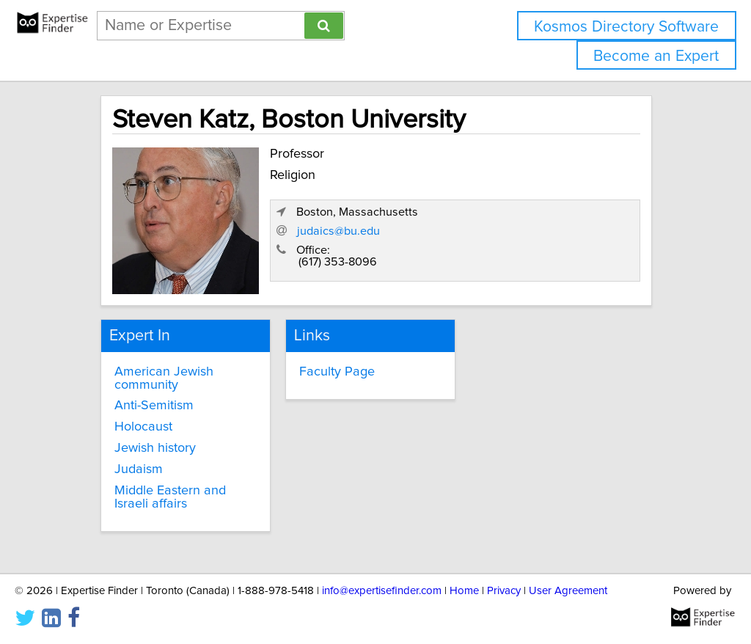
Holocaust (143, 426)
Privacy (504, 590)
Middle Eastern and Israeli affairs (170, 497)
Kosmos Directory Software (626, 26)
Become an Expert (656, 56)
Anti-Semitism (154, 405)
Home (464, 590)
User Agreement (568, 590)
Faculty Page (337, 371)
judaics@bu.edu (338, 231)
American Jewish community (163, 378)
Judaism (138, 469)
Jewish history (155, 448)
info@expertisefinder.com (382, 590)
